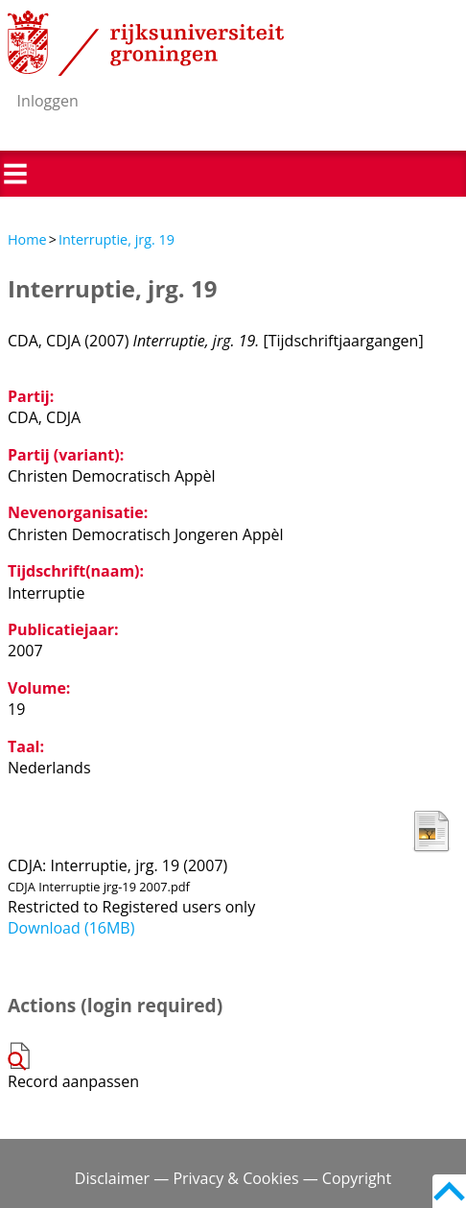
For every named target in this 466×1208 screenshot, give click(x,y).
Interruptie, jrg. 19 (116, 239)
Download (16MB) (71, 927)
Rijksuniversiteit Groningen (146, 43)
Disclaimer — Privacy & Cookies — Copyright (233, 1178)
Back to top (449, 1191)
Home (27, 239)
